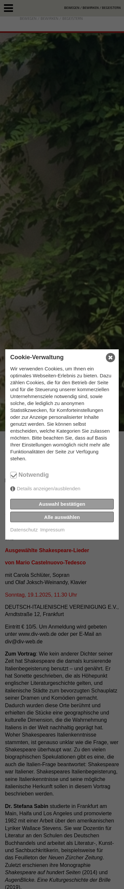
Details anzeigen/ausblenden (48, 488)
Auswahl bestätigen (62, 504)
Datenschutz (24, 529)
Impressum (52, 529)
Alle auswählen (62, 517)
